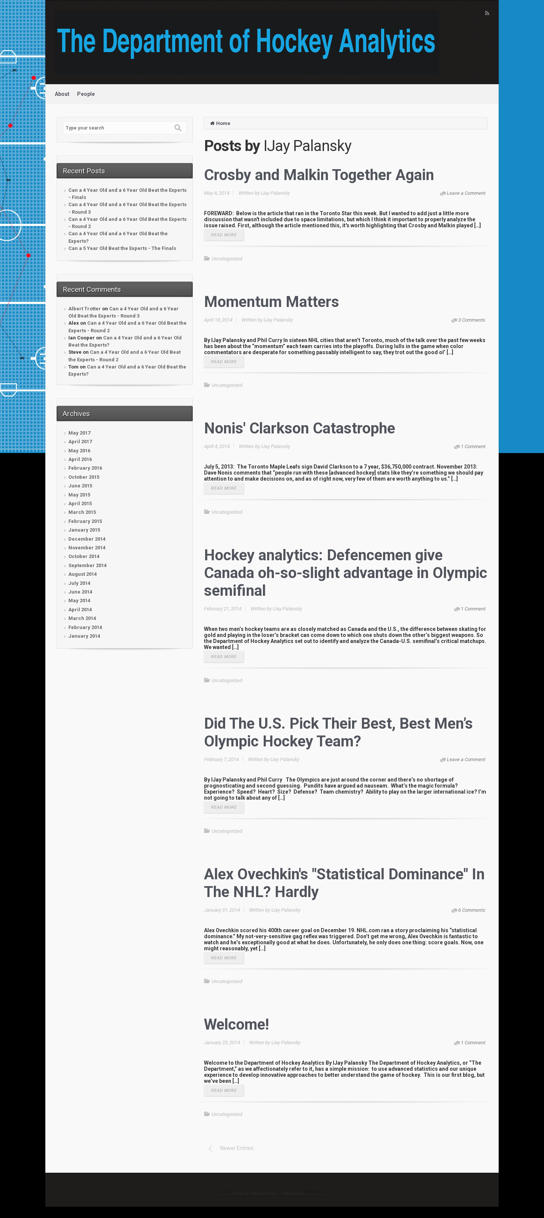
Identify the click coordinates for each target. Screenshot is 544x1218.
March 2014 (82, 618)
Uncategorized (227, 259)
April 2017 (80, 441)
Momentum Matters (271, 302)
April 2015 (80, 503)
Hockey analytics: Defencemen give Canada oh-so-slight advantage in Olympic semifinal (345, 573)
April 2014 (80, 609)
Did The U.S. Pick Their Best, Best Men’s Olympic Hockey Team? (338, 732)
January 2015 (84, 530)
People (86, 94)
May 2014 (79, 600)
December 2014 (86, 539)
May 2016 (79, 450)
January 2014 (84, 636)
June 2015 (80, 486)
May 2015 (79, 495)
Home (223, 123)
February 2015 (85, 521)
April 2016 (80, 459)
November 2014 (86, 547)
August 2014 (82, 574)
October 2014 (83, 556)
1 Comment (473, 446)
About (62, 94)
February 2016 (85, 468)
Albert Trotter (84, 308)
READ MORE (224, 235)
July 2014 (79, 583)
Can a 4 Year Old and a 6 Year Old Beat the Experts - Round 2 (127, 222)
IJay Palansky (275, 193)
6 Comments (471, 910)
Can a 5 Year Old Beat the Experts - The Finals (122, 248)
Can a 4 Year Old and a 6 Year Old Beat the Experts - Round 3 (127, 208)
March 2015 (82, 512)
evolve (225, 1192)
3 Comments (471, 320)
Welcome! (236, 1024)
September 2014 (87, 565)
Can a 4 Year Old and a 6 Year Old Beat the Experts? (118, 237)
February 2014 (85, 627)
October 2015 (83, 477)
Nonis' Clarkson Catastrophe (299, 428)
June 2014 (80, 592)
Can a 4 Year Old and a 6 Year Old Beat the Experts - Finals (127, 193)
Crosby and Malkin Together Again (319, 175)
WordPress (314, 1192)
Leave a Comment (466, 193)
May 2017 (79, 433)
